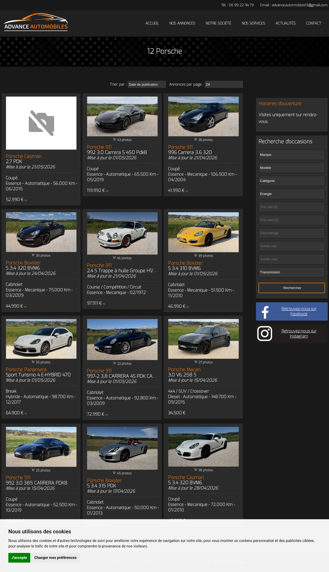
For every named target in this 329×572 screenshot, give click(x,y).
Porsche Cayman (23, 159)
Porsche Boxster (23, 265)
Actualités (286, 23)
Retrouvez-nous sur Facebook (299, 311)
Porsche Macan (184, 372)
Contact (313, 23)
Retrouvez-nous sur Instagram (299, 333)
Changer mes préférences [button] (55, 558)
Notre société (218, 23)
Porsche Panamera (38, 372)
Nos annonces (182, 23)
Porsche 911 (117, 150)
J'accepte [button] (19, 558)
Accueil (152, 23)
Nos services (253, 23)
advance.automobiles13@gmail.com (300, 5)
